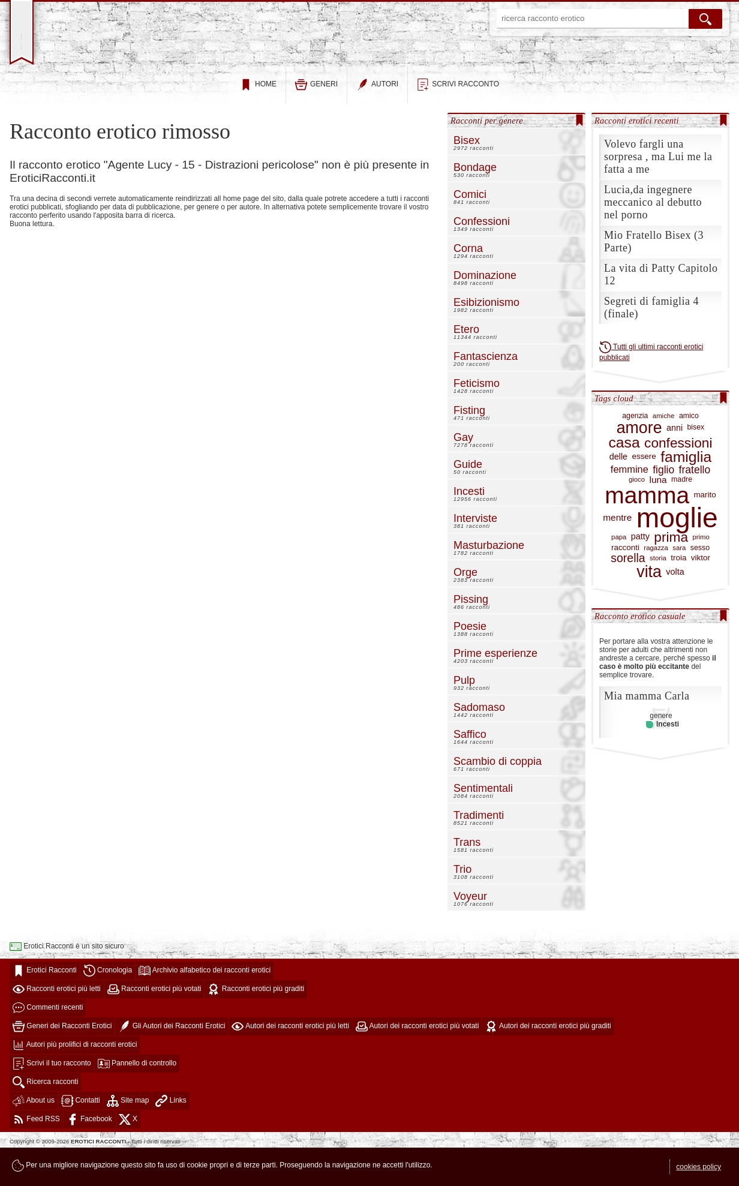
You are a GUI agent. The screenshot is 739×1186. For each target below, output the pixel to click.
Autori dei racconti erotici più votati (417, 1061)
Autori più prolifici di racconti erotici (75, 1079)
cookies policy (698, 1167)
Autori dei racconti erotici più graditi (548, 1061)
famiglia (685, 491)
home (258, 119)
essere (644, 491)
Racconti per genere (486, 155)
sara (679, 582)
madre (681, 514)
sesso (700, 582)
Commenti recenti (48, 1042)
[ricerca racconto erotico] (593, 19)
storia (658, 592)
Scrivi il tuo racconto (52, 1098)
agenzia (635, 450)
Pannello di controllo (137, 1098)
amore (639, 462)
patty (640, 571)
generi (316, 119)
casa (624, 477)
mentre (617, 552)
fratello (695, 504)
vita (649, 606)
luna (657, 514)
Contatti (80, 1135)
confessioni (678, 477)
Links (170, 1135)
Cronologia (107, 1005)
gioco (637, 514)
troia (678, 593)
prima (671, 571)
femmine (629, 504)
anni (674, 462)
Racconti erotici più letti (57, 1023)
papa (618, 571)
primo (700, 571)
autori (377, 119)
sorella (628, 593)
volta (675, 606)
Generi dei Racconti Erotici (62, 1061)
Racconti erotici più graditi (256, 1023)
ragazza (656, 582)
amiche (664, 450)
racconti (625, 582)
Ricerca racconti (45, 1116)
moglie (677, 553)
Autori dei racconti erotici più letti (290, 1061)
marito (704, 530)
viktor (700, 593)
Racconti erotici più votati (154, 1023)
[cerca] (705, 19)
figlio (663, 504)
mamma (647, 530)
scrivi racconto (458, 119)
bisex (695, 462)
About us (34, 1135)
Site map (128, 1135)
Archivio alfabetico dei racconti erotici (205, 1005)
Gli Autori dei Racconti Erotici (171, 1061)
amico (689, 450)
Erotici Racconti (45, 1005)
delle (618, 491)
